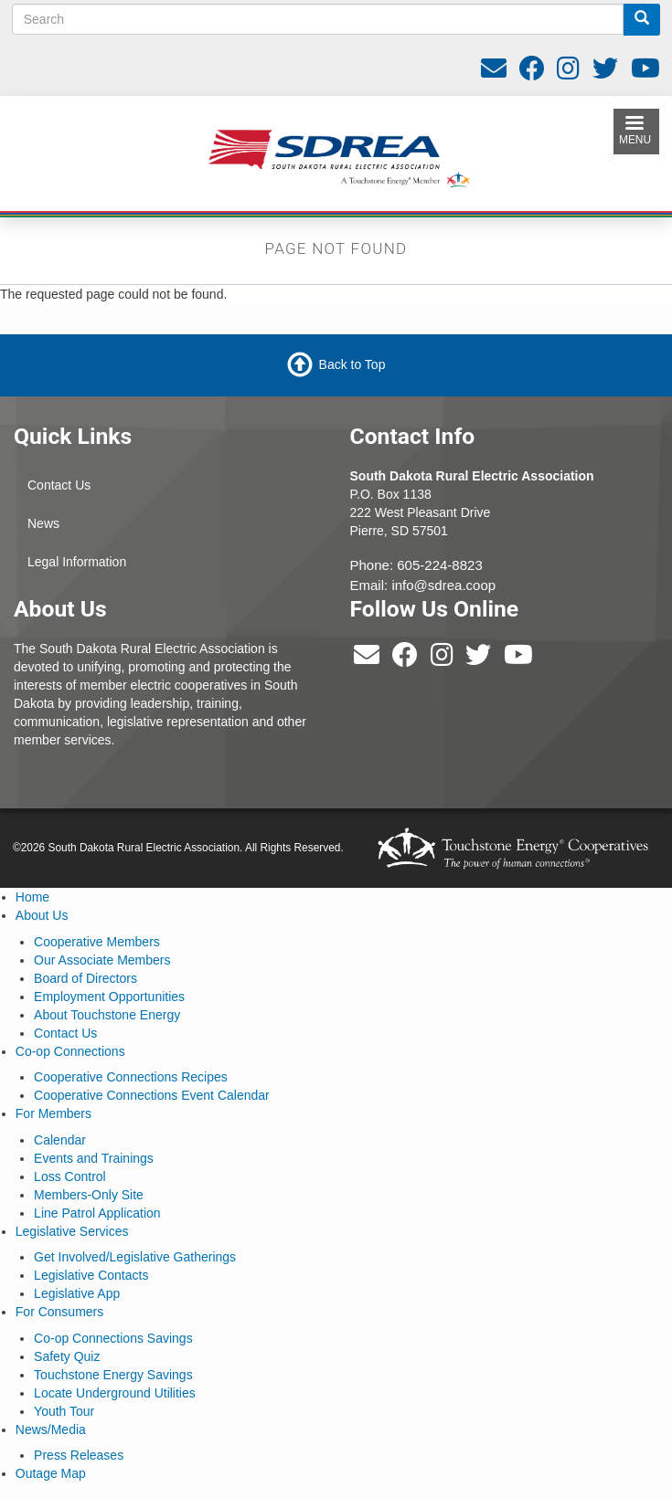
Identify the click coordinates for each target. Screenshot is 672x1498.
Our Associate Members (102, 960)
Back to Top (352, 364)
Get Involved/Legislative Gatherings (135, 1257)
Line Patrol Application (97, 1213)
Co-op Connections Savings (113, 1338)
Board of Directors (85, 978)
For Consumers (59, 1311)
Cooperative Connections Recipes (131, 1077)
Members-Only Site (89, 1194)
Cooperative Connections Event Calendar (152, 1095)
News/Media (51, 1429)
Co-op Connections (70, 1051)
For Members (53, 1113)
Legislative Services (72, 1231)
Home (32, 897)
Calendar (60, 1140)
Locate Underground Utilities (115, 1393)
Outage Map (51, 1473)
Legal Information (76, 561)
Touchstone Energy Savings (113, 1374)
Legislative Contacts (91, 1275)
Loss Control (70, 1176)
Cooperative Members (97, 941)
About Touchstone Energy (107, 1014)
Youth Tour (64, 1411)
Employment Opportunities (109, 996)
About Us (42, 915)
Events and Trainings (94, 1158)
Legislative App (77, 1293)
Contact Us (59, 485)
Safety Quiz (67, 1356)
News (43, 523)
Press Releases (78, 1455)
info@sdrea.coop (443, 585)
